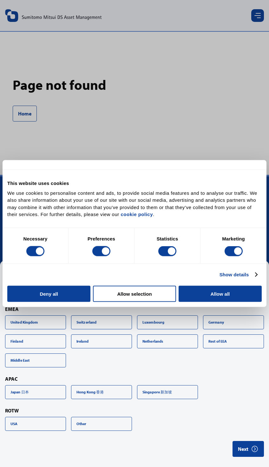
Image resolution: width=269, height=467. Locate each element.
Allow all (220, 293)
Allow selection (134, 293)
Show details (234, 274)
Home (24, 113)
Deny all (49, 293)
